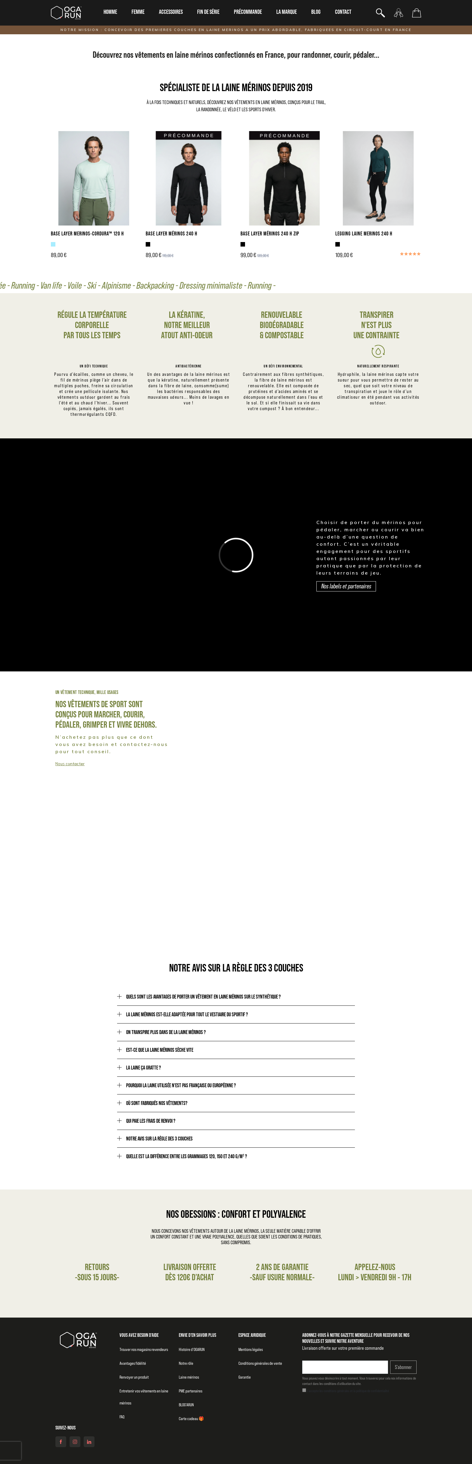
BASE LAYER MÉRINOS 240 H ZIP (270, 233)
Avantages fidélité (133, 1363)
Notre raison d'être (334, 897)
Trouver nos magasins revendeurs (144, 1349)
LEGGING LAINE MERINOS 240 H (364, 233)
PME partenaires (190, 1391)
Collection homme (46, 759)
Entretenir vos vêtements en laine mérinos (144, 1397)
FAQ (122, 1416)
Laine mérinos (189, 1377)
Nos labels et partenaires (346, 586)
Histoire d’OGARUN (192, 1349)
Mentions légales (250, 1349)
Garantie (244, 1377)
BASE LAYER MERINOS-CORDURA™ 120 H (87, 233)
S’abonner (403, 1367)
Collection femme (282, 759)
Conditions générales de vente (260, 1363)
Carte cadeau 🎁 (191, 1418)
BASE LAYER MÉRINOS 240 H (171, 233)
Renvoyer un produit (134, 1377)
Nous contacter (70, 763)
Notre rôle (186, 1363)
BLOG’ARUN (186, 1404)
